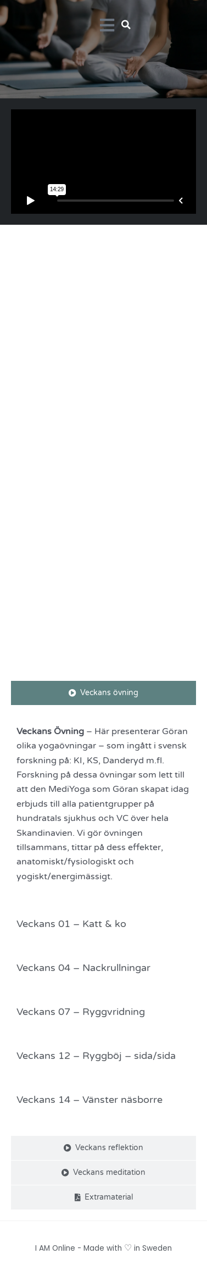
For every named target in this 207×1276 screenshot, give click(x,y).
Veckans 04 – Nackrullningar (83, 968)
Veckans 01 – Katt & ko (71, 924)
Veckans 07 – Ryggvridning (80, 1012)
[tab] (103, 693)
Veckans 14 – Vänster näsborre (89, 1100)
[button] (126, 24)
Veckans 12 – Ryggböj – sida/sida (96, 1056)
